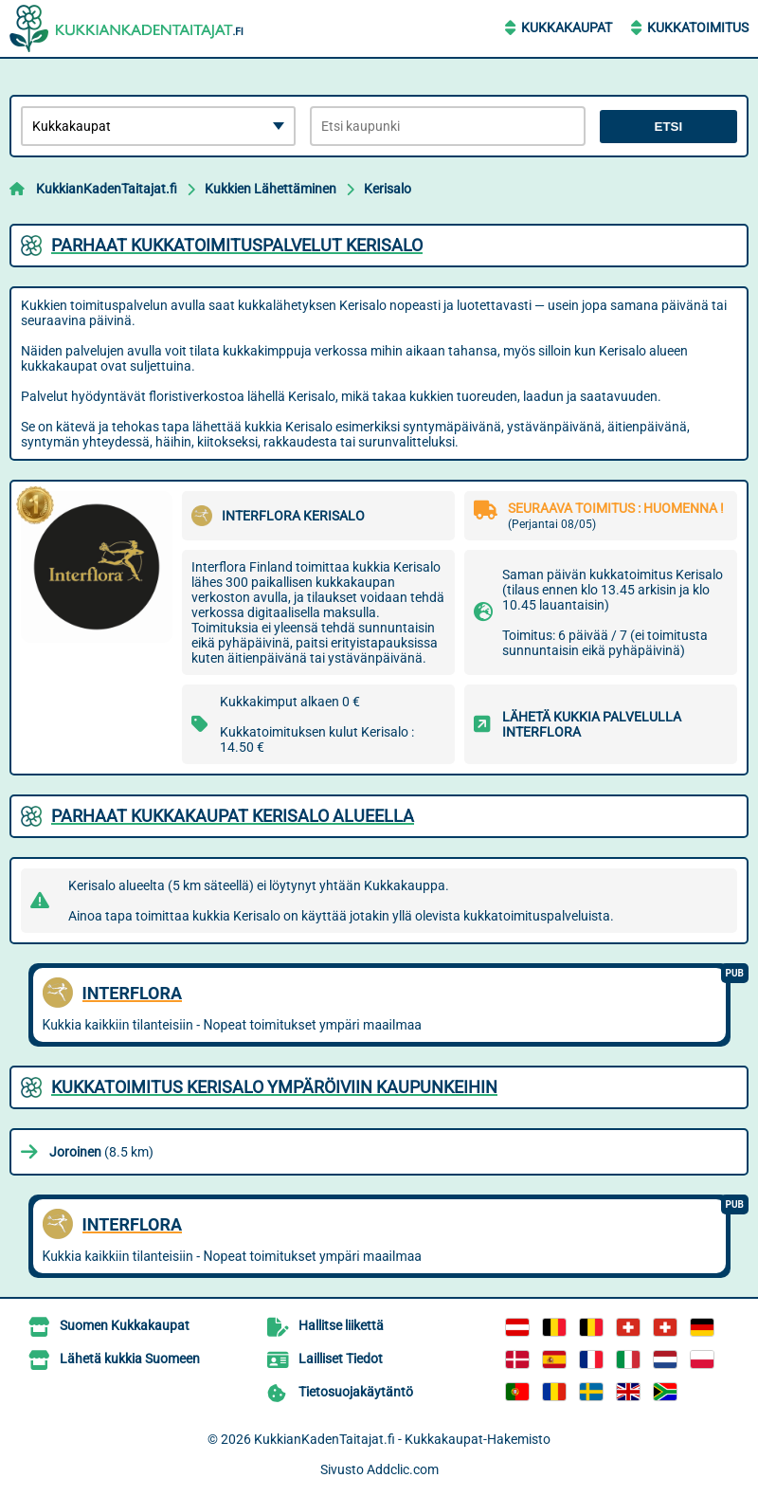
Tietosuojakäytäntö (355, 1391)
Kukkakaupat (566, 27)
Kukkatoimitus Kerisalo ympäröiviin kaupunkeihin (274, 1087)
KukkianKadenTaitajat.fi (106, 188)
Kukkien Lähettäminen (270, 188)
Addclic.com (403, 1469)
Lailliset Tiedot (340, 1358)
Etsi (669, 126)
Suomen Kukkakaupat (125, 1325)
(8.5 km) (101, 1151)
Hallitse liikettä (341, 1325)
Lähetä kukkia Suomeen (130, 1358)
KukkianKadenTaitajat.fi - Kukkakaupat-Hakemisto (402, 1439)
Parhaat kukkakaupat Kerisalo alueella (232, 816)
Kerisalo (387, 188)
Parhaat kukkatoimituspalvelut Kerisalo (237, 245)
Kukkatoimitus (698, 27)
